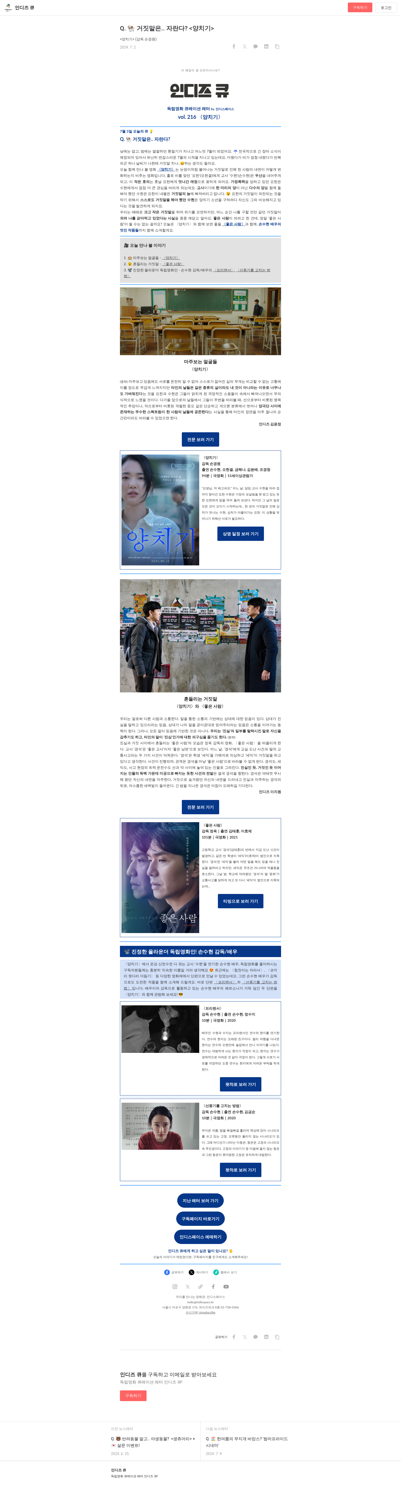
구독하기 (360, 7)
